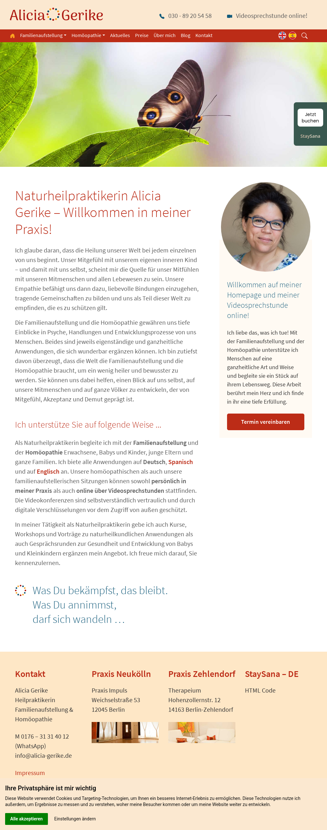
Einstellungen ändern (75, 818)
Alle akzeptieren (26, 818)
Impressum (30, 773)
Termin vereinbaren (265, 421)
